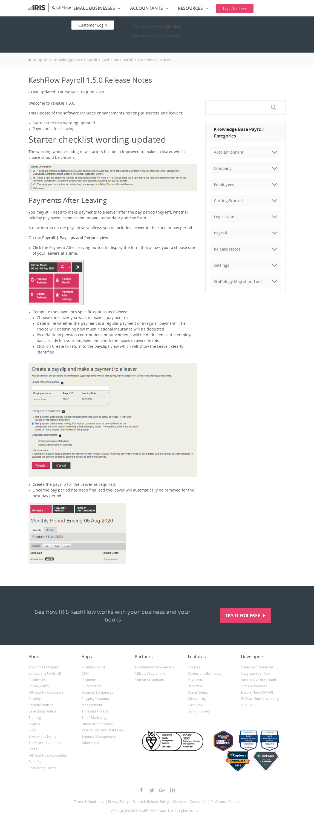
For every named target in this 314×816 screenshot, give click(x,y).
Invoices (194, 667)
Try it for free (243, 616)
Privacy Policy (38, 686)
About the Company (43, 667)
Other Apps (90, 742)
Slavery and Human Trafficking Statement (44, 739)
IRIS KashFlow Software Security (46, 695)
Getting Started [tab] (228, 200)
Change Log (197, 698)
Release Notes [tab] (227, 249)
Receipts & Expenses (97, 692)
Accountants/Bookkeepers (155, 667)
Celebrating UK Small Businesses (44, 676)
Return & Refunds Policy (151, 801)
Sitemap (179, 801)
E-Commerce (92, 686)
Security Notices (40, 705)
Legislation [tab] (224, 216)
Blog (31, 730)
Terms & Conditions (89, 801)
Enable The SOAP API (257, 692)
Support (40, 59)
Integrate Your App (255, 673)
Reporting (195, 686)
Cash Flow (195, 705)
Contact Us (198, 801)
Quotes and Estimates (204, 673)
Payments (89, 679)
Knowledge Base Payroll (75, 59)
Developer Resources (257, 667)
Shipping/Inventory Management (96, 701)
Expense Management (99, 736)
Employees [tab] (224, 184)
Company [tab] (223, 168)
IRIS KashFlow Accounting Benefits (47, 758)
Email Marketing (94, 717)
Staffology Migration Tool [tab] (238, 281)
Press (32, 749)
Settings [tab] (221, 265)
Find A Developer (254, 686)
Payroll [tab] (220, 232)
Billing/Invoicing (93, 667)
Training (34, 717)
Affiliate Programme (150, 673)
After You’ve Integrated (258, 679)
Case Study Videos (42, 711)
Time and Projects (95, 711)
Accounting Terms (42, 768)
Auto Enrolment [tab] (229, 152)
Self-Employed (199, 711)
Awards (34, 724)
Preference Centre (225, 801)
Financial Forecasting (98, 724)
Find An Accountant (149, 679)
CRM (85, 673)
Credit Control (198, 692)
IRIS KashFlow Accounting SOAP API (260, 701)
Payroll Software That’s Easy (103, 730)
